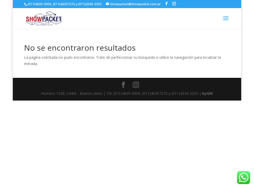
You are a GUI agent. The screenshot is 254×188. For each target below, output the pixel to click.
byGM (207, 93)
